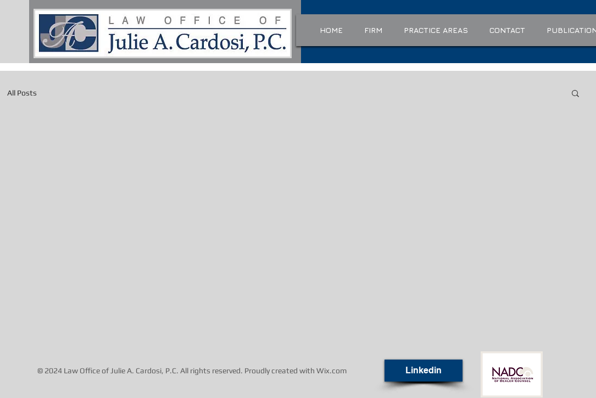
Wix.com (331, 370)
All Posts (22, 92)
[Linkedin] (424, 371)
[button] (575, 94)
